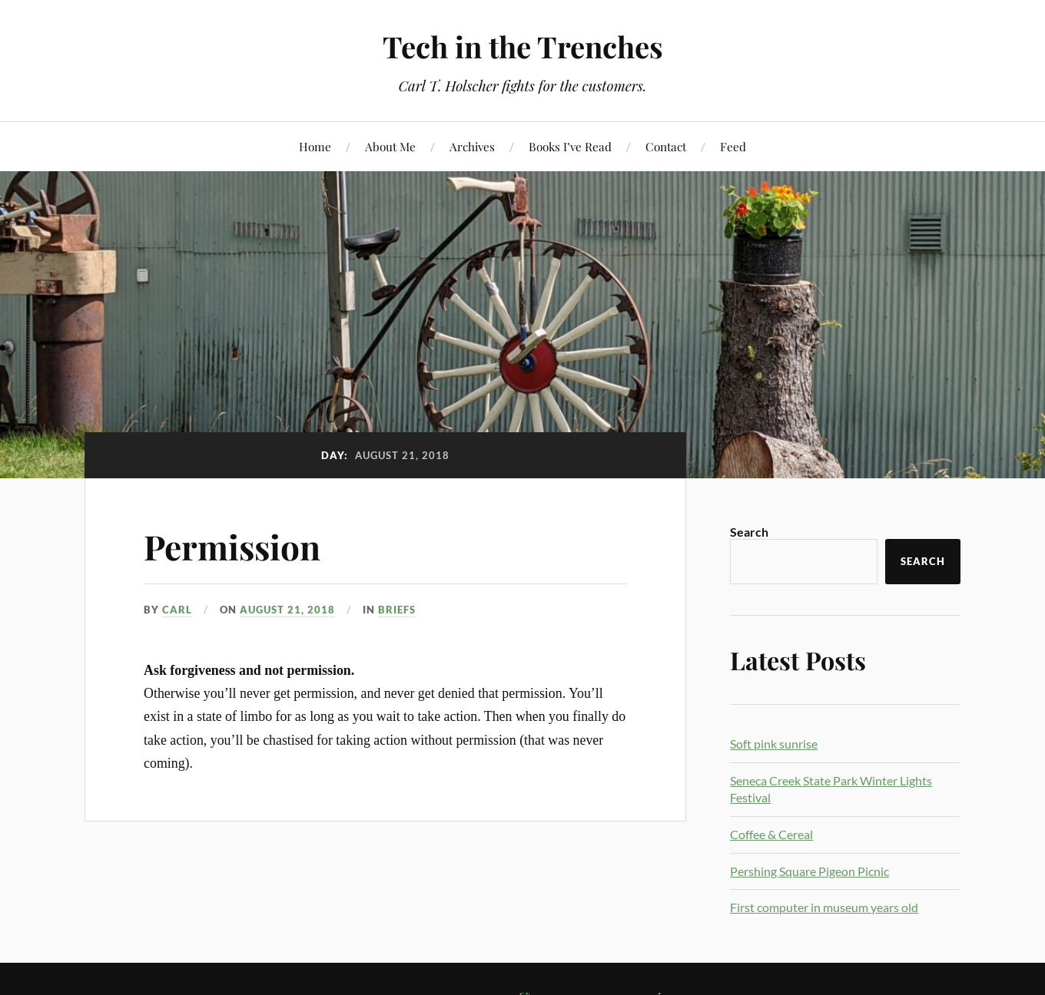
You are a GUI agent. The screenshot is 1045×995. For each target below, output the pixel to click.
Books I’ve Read (570, 146)
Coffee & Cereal (771, 834)
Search (749, 531)
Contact (665, 146)
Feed (733, 146)
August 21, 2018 (287, 609)
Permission (232, 546)
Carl (177, 609)
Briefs (397, 609)
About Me (390, 146)
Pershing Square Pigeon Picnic (809, 871)
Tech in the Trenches (523, 46)
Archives (472, 146)
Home (315, 146)
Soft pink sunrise (774, 743)
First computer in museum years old (824, 907)
